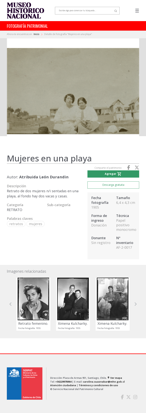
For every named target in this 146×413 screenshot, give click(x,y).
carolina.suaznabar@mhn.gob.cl (104, 381)
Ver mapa (114, 378)
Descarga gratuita (113, 185)
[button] (10, 304)
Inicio (37, 34)
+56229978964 (63, 381)
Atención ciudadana (63, 385)
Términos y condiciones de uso (98, 385)
